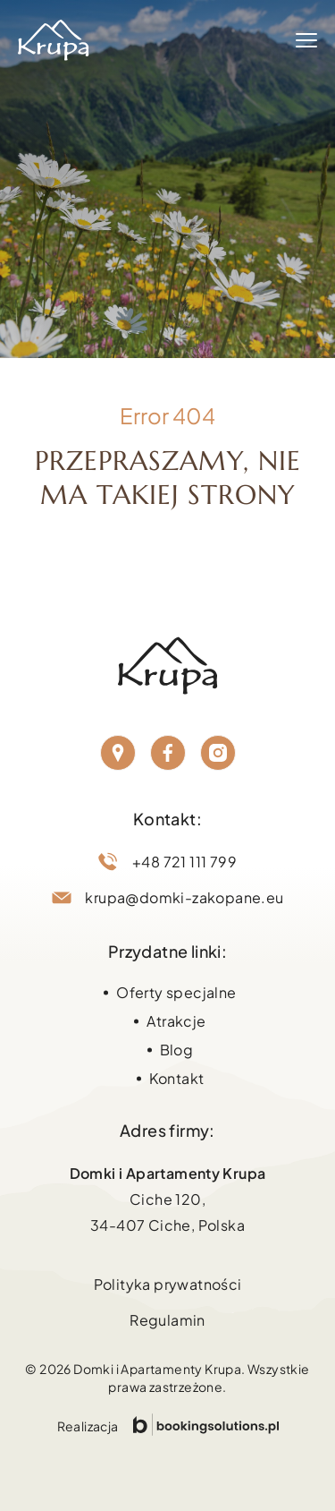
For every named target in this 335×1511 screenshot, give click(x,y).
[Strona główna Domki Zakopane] (53, 40)
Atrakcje (176, 1021)
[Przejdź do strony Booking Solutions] (206, 1424)
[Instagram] (218, 753)
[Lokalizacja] (118, 753)
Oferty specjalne (176, 992)
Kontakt (177, 1078)
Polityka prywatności (168, 1284)
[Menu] (306, 40)
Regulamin (167, 1319)
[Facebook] (168, 753)
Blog (177, 1049)
